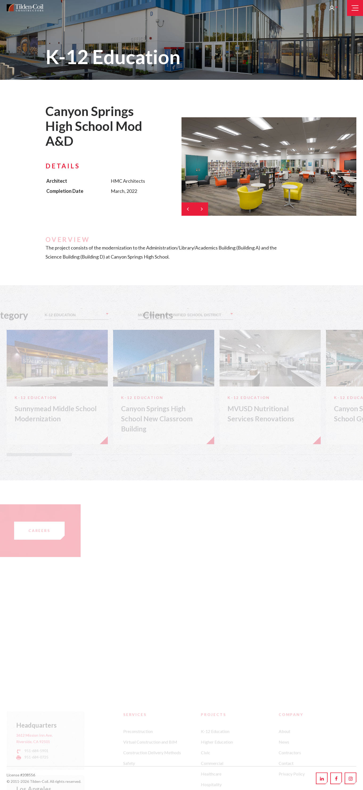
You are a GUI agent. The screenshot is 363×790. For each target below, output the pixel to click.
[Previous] (188, 209)
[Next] (201, 209)
